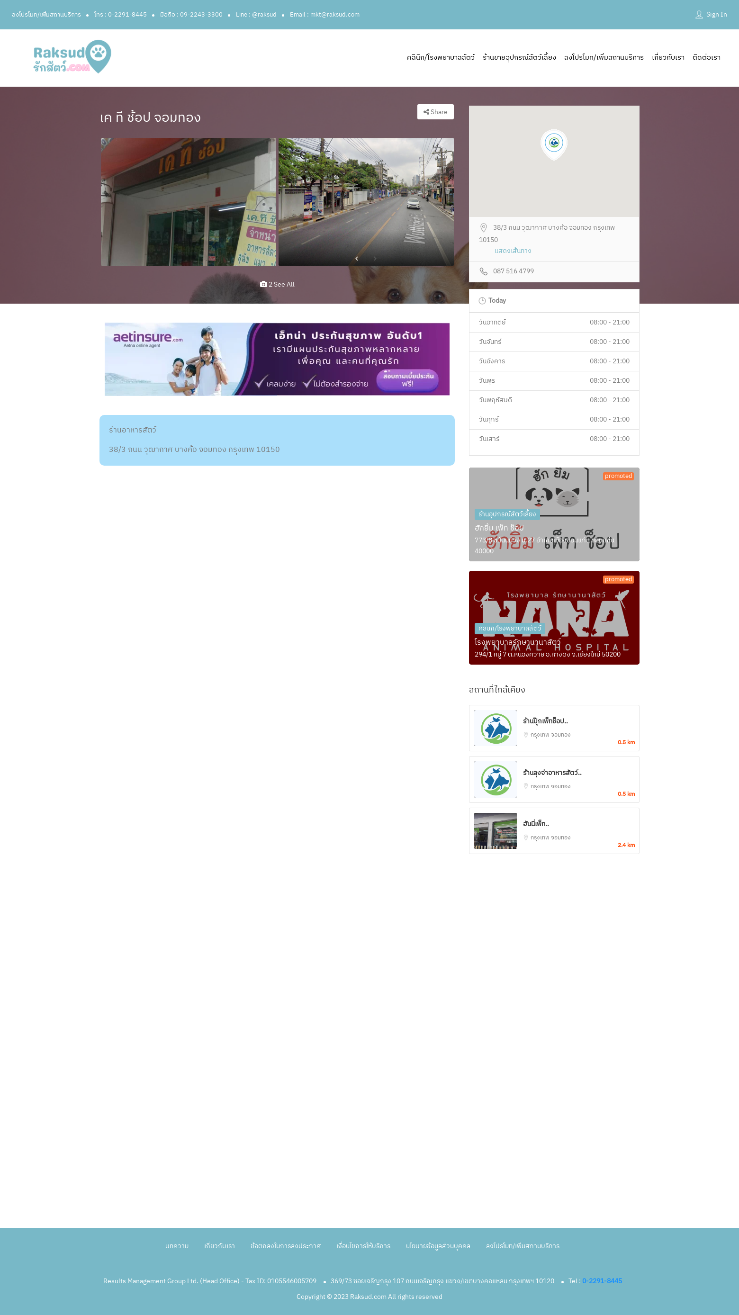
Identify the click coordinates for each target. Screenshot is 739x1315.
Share (436, 112)
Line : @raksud (256, 14)
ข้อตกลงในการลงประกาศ (286, 1246)
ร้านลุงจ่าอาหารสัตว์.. (552, 772)
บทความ (177, 1246)
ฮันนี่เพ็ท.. (536, 824)
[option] (188, 202)
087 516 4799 (513, 272)
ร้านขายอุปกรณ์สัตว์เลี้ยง (519, 57)
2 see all (277, 284)
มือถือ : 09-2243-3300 (191, 14)
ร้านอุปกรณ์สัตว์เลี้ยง (507, 514)
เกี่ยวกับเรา (668, 57)
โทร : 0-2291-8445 (120, 14)
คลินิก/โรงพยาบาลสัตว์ (441, 57)
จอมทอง (561, 734)
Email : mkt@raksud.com (325, 14)
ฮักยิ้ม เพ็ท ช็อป (499, 528)
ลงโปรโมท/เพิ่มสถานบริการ (46, 14)
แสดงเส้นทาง (513, 251)
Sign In (716, 14)
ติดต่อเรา (707, 57)
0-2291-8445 (602, 1281)
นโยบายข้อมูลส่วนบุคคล (438, 1246)
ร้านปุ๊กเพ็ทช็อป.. (545, 721)
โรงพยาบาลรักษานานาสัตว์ (518, 642)
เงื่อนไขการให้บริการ (363, 1246)
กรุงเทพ (541, 734)
